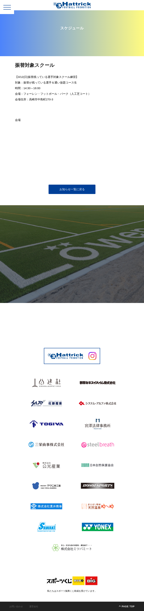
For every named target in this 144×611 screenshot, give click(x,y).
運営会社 (33, 606)
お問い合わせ (16, 606)
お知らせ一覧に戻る (72, 189)
